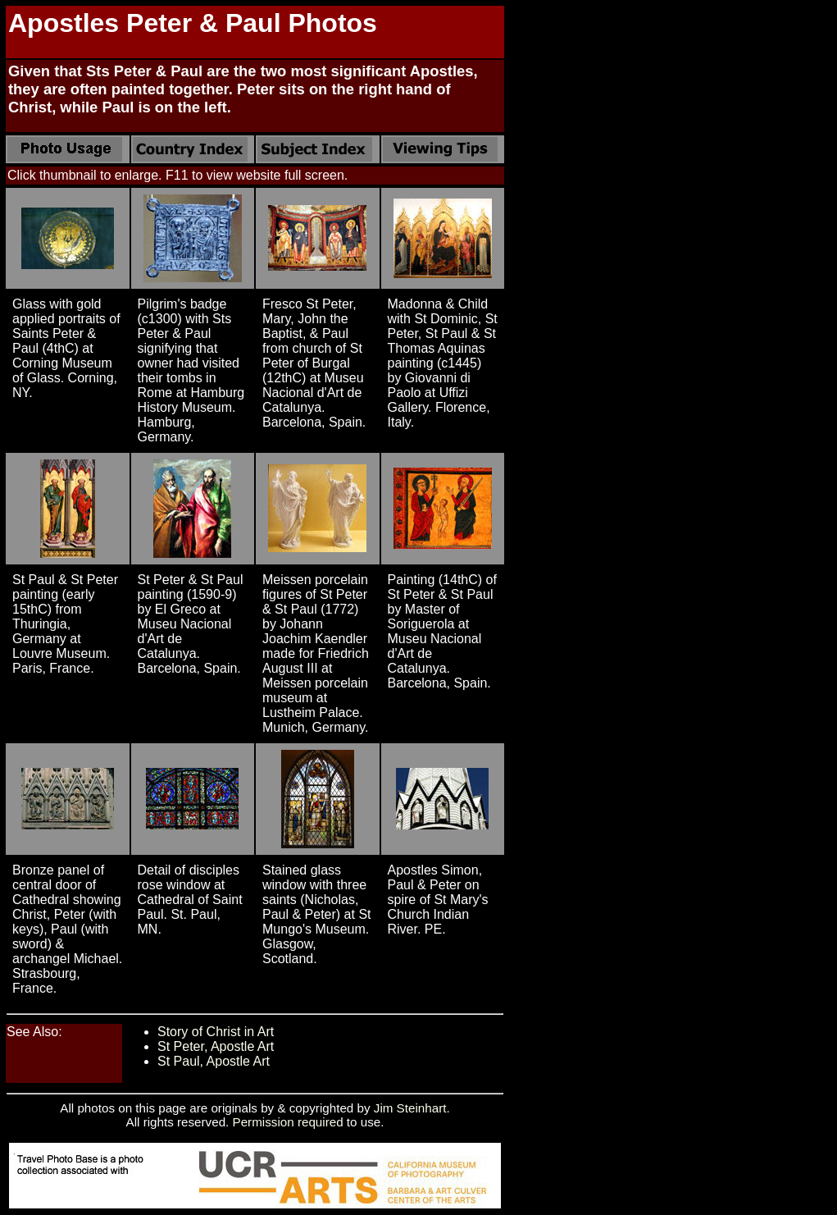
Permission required (288, 1122)
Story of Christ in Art (215, 1032)
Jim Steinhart (410, 1108)
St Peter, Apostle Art (215, 1046)
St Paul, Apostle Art (213, 1061)
